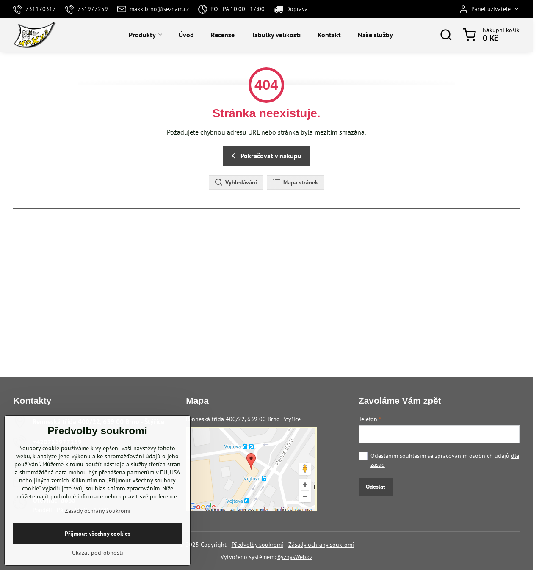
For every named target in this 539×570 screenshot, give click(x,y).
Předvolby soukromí (257, 544)
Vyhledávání (235, 182)
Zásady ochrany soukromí (321, 544)
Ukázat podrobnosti (97, 552)
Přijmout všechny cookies (97, 533)
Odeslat (375, 486)
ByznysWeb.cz (294, 557)
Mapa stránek (295, 182)
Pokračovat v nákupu (265, 156)
